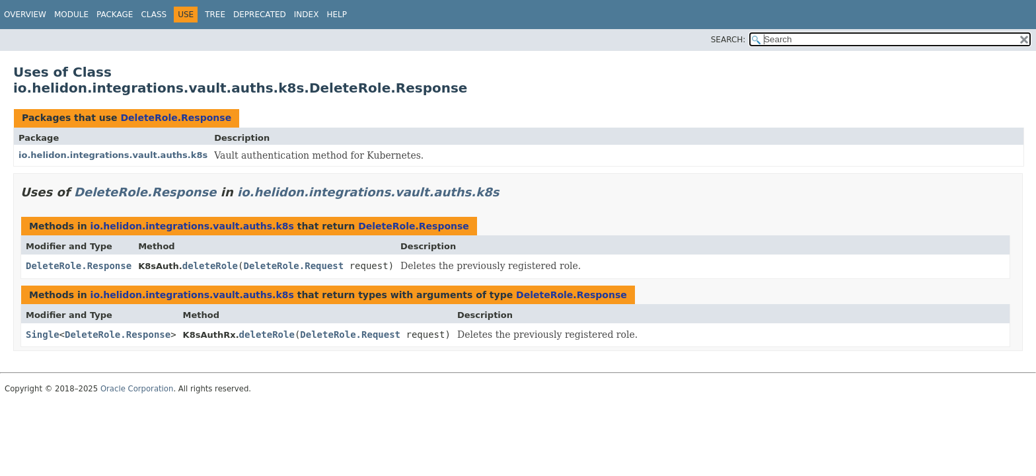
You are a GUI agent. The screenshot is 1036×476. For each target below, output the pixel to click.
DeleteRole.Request (293, 265)
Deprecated (259, 14)
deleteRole (210, 265)
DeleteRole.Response (175, 117)
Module (71, 14)
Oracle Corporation (137, 388)
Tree (215, 14)
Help (336, 14)
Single (42, 334)
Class (153, 14)
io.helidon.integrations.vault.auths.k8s (112, 155)
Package (114, 14)
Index (306, 14)
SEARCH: (728, 39)
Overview (25, 14)
